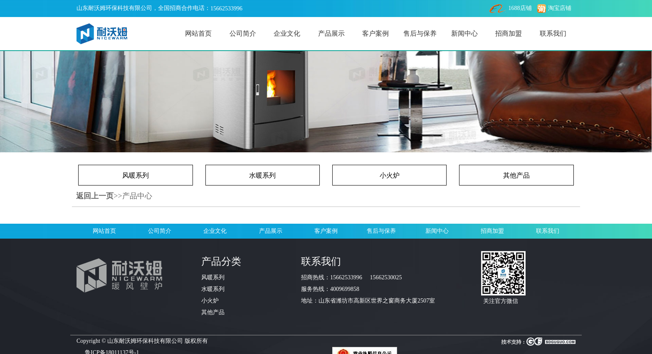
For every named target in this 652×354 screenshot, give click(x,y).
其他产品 (516, 175)
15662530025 (386, 277)
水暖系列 (262, 175)
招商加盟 (508, 33)
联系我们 (553, 33)
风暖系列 (135, 175)
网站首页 (198, 33)
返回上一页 (95, 196)
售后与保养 (420, 33)
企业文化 (287, 33)
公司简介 (243, 33)
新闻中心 (464, 33)
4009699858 (344, 289)
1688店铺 (510, 8)
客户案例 (375, 33)
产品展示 (331, 33)
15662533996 (226, 8)
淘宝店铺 (554, 8)
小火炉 (390, 175)
